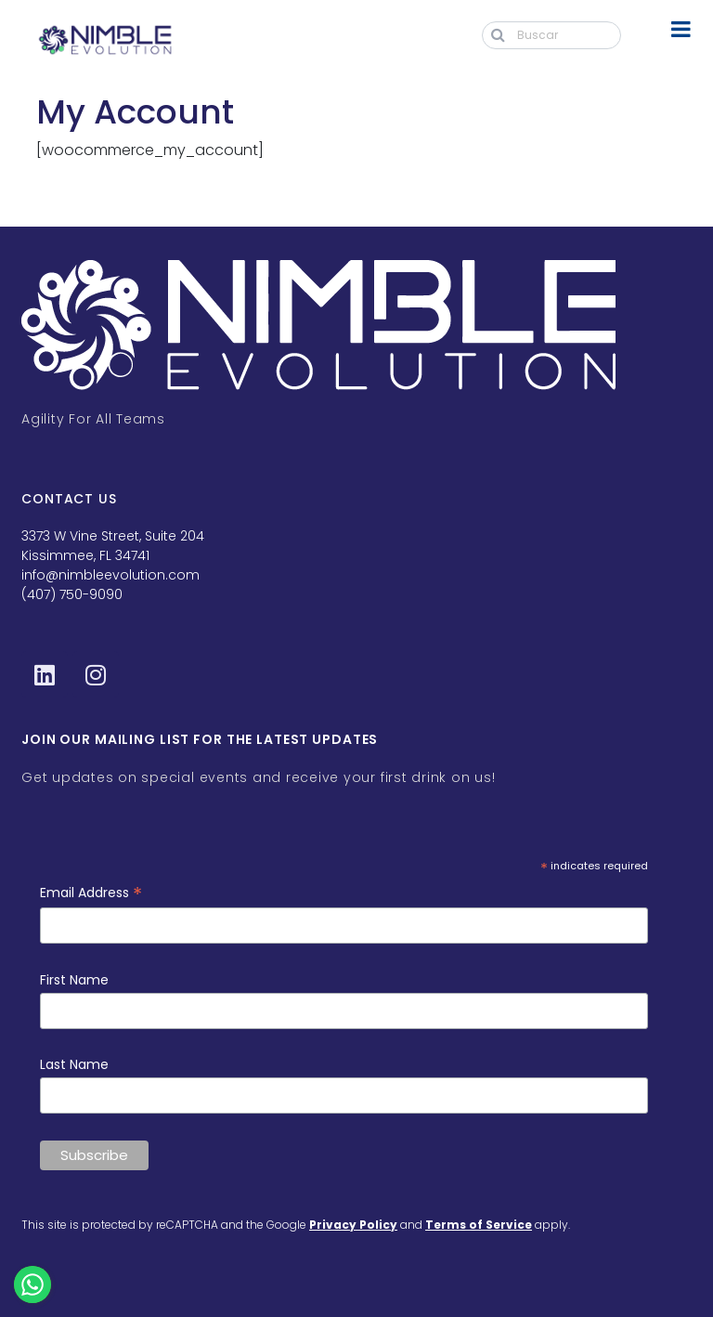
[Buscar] (551, 35)
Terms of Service (478, 1224)
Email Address (91, 893)
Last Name (74, 1064)
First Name (74, 980)
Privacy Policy (353, 1224)
